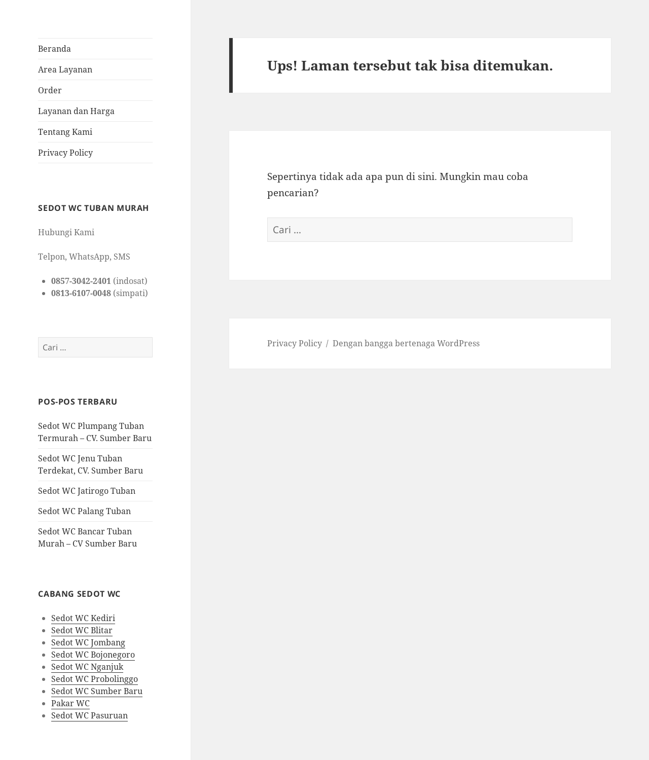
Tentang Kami (65, 131)
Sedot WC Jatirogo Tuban (86, 490)
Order (50, 90)
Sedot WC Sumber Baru (96, 691)
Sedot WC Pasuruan (89, 715)
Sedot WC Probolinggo (94, 678)
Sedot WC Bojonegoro (93, 654)
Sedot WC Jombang (88, 642)
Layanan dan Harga (76, 111)
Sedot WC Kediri (83, 618)
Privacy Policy (65, 152)
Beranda (54, 48)
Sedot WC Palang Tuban (84, 511)
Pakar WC (70, 703)
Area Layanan (65, 69)
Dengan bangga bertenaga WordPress (406, 343)
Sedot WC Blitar (82, 630)
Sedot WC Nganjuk (87, 666)
